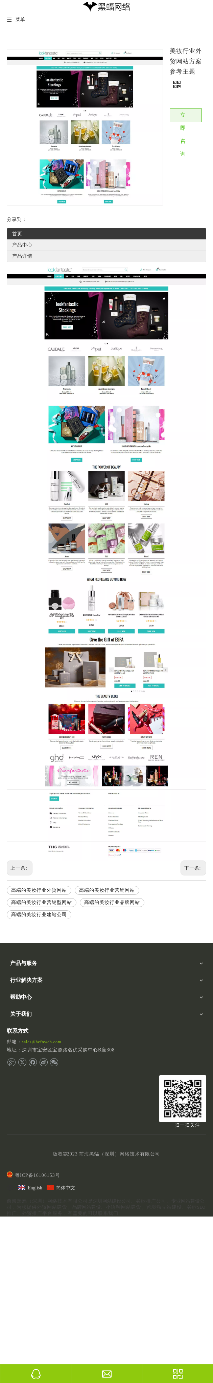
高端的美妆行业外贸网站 (39, 890)
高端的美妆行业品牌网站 (112, 902)
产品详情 (22, 256)
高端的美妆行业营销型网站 (41, 902)
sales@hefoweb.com (41, 1042)
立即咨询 (183, 117)
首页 (17, 233)
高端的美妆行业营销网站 (107, 890)
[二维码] (182, 1098)
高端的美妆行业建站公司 (39, 914)
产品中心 (22, 245)
